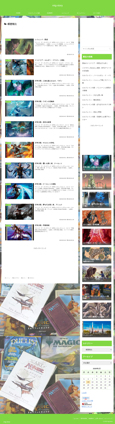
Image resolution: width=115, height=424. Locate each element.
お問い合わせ (99, 418)
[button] (110, 49)
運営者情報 (83, 418)
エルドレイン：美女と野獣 (91, 112)
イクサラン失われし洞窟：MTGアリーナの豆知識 (96, 69)
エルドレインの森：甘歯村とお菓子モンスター (96, 118)
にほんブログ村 (87, 401)
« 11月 (84, 393)
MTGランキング (87, 406)
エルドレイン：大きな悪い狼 (92, 95)
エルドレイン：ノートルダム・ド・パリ (96, 75)
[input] (97, 49)
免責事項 (90, 418)
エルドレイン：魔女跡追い (91, 100)
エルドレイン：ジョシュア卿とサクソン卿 (96, 81)
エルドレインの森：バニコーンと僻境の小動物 (96, 89)
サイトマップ (108, 418)
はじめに (75, 418)
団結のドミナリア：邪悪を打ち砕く (95, 63)
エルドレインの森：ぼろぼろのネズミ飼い (96, 106)
